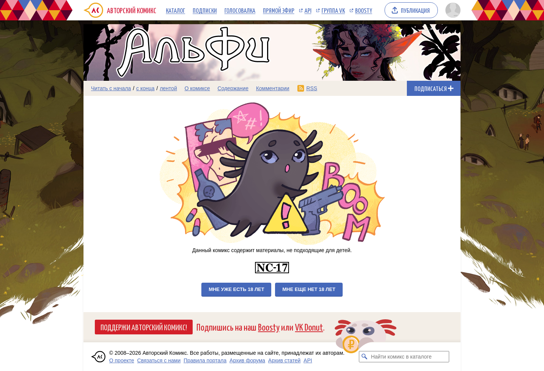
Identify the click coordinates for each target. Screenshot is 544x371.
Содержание (233, 88)
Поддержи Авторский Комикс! (143, 327)
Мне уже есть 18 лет (236, 289)
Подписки (205, 10)
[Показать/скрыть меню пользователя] (452, 10)
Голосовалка (239, 10)
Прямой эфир (278, 10)
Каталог (175, 10)
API (307, 10)
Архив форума (247, 360)
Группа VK (333, 10)
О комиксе (197, 88)
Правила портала (205, 360)
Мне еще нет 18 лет (308, 289)
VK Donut (309, 327)
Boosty (363, 10)
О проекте (121, 360)
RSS (311, 88)
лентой (168, 88)
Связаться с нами (159, 360)
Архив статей (284, 360)
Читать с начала (111, 88)
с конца (145, 88)
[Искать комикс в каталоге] (364, 356)
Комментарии (272, 88)
